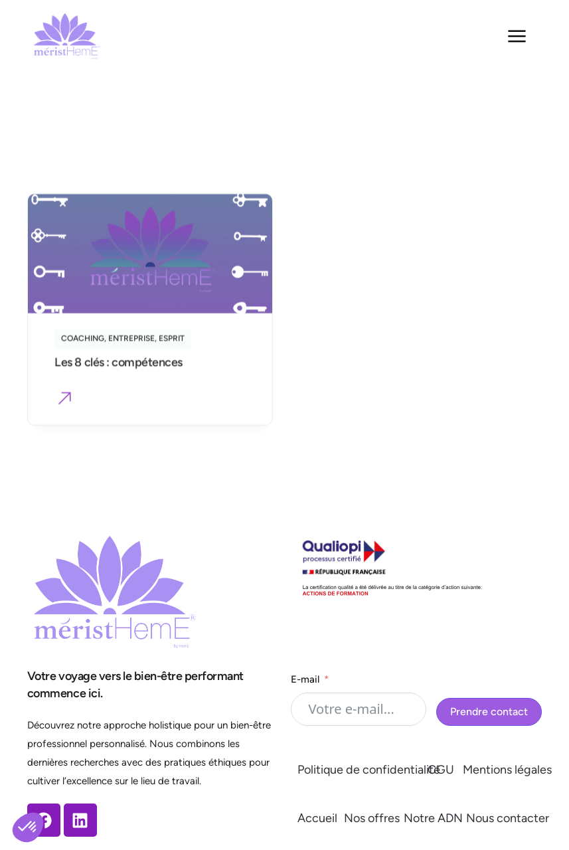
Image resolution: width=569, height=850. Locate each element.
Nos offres (372, 818)
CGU (441, 769)
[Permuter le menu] (516, 36)
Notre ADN (433, 818)
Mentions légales (507, 769)
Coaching (82, 342)
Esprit (172, 342)
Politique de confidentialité (368, 769)
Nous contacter (507, 818)
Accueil (317, 818)
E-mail (305, 679)
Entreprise (131, 342)
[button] (64, 403)
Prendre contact (489, 711)
